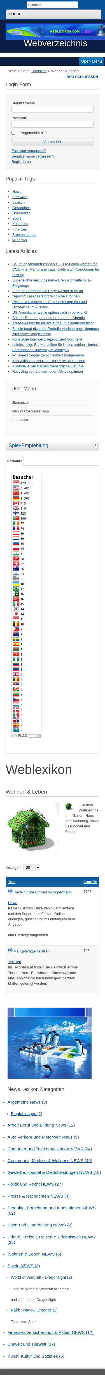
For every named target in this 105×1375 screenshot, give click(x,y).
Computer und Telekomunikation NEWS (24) (50, 1148)
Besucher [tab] (14, 461)
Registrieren (21, 161)
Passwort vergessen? (28, 151)
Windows (19, 240)
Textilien (14, 962)
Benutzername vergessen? (32, 156)
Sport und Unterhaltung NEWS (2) (40, 1225)
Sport (16, 218)
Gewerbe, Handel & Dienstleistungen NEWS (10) (54, 1172)
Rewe (12, 903)
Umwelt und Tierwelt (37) (31, 1344)
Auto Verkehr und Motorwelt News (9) (43, 1137)
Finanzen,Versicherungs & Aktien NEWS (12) (51, 1332)
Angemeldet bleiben (36, 133)
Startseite (38, 71)
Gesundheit (21, 208)
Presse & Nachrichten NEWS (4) (39, 1196)
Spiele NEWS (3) (24, 1265)
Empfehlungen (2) (26, 1113)
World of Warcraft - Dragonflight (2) (41, 1277)
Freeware (19, 197)
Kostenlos (20, 224)
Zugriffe (90, 882)
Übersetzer (21, 213)
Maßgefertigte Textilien (32, 951)
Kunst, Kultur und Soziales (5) (36, 1356)
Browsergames (24, 235)
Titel (11, 882)
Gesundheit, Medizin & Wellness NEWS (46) (50, 1160)
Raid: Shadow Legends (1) (34, 1310)
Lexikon (18, 202)
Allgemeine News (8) (27, 1102)
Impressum (20, 419)
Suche (15, 14)
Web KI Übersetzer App (30, 411)
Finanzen (19, 229)
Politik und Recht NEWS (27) (35, 1184)
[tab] (96, 445)
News (16, 191)
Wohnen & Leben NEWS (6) (34, 1254)
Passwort (18, 118)
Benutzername (23, 103)
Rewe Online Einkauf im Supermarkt (42, 892)
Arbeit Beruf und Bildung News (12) (41, 1125)
